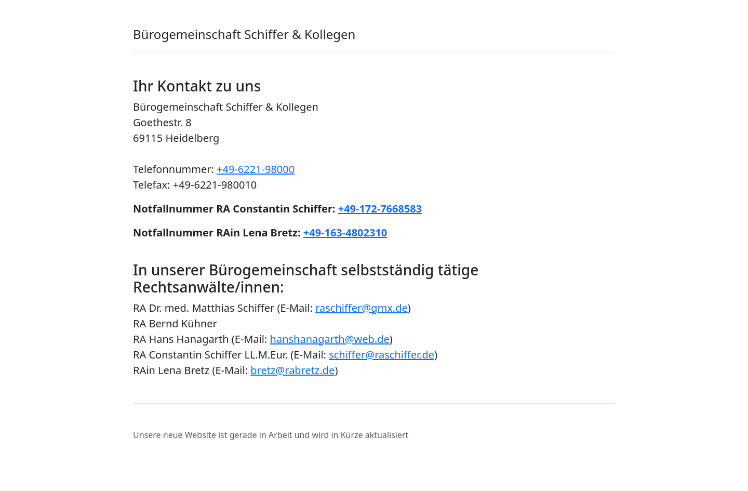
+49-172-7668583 (380, 209)
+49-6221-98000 (256, 169)
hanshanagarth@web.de (330, 339)
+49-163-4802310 (345, 232)
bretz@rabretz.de (292, 370)
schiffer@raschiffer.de (381, 355)
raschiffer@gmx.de (361, 308)
